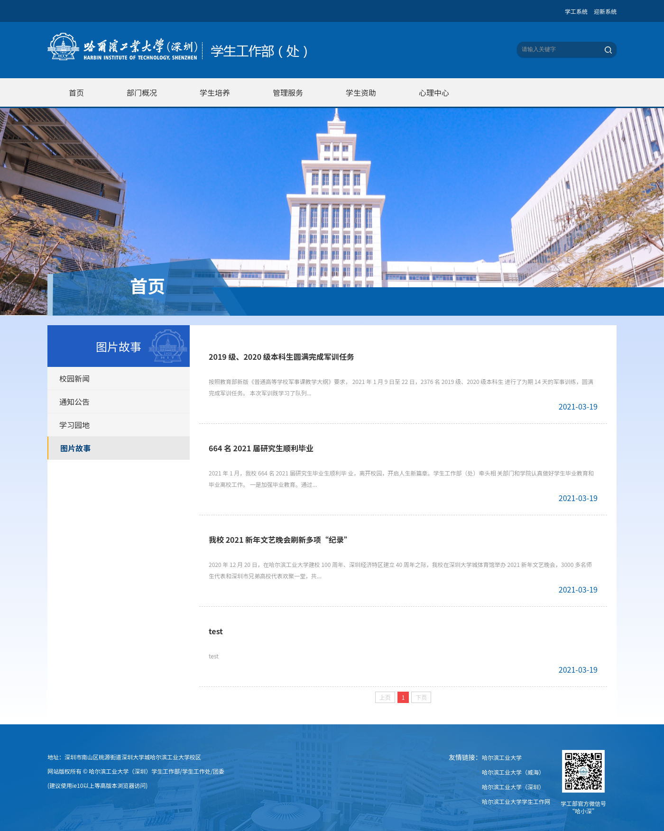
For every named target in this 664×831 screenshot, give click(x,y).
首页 (76, 92)
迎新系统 (605, 11)
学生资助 (361, 92)
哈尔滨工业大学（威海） (513, 772)
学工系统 (576, 11)
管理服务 (288, 92)
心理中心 (434, 92)
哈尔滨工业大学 (502, 757)
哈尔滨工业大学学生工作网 (516, 801)
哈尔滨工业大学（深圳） (513, 787)
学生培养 (215, 92)
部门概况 (142, 92)
